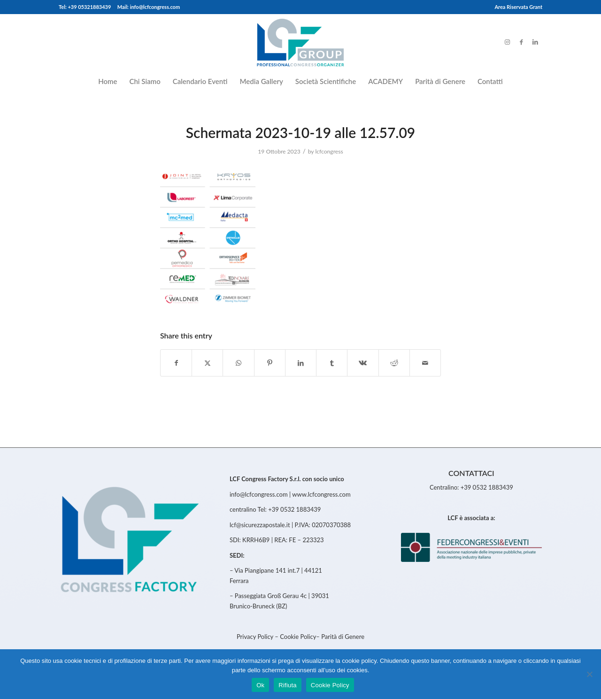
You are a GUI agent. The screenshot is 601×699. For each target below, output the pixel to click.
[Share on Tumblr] (331, 363)
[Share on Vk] (362, 363)
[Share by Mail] (425, 363)
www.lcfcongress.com (321, 494)
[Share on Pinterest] (269, 363)
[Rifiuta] (589, 674)
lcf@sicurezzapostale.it (260, 525)
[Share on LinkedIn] (300, 363)
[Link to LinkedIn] (535, 42)
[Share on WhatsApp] (238, 363)
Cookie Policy (298, 636)
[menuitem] (516, 7)
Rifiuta (287, 685)
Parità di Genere (342, 636)
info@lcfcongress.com (259, 494)
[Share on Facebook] (176, 363)
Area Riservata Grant (518, 7)
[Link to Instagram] (507, 42)
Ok (260, 685)
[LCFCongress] (300, 41)
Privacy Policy (256, 636)
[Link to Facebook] (521, 42)
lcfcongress (329, 151)
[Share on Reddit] (394, 363)
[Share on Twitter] (207, 363)
